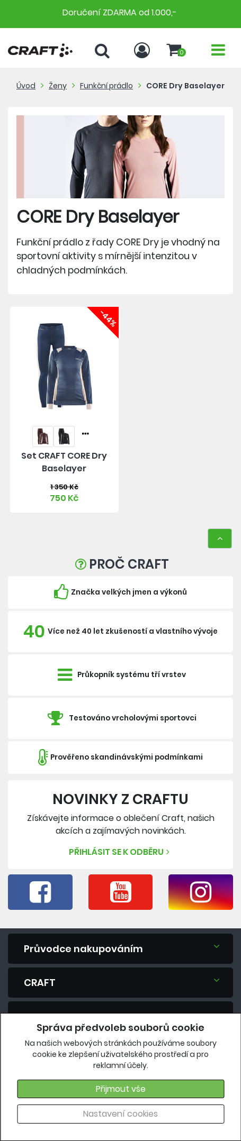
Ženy (58, 85)
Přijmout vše (121, 1089)
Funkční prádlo (106, 85)
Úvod (25, 85)
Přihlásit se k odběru (120, 852)
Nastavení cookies (120, 1114)
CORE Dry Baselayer (185, 85)
